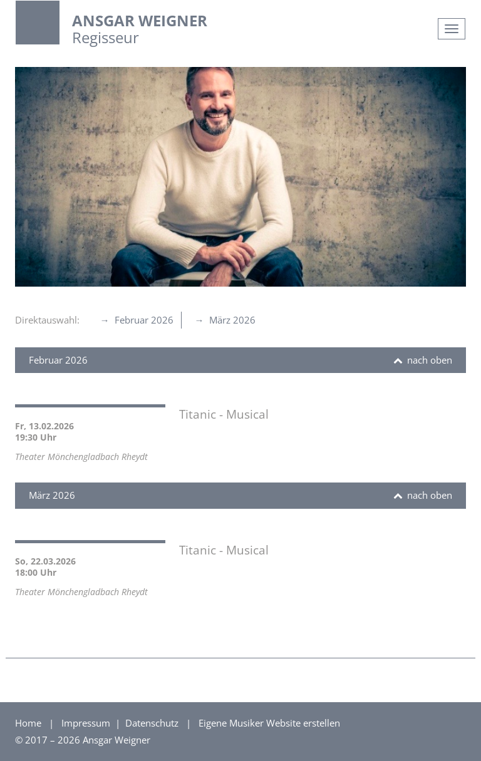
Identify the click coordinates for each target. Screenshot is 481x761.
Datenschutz (153, 723)
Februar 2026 (142, 320)
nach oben (428, 360)
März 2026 (231, 320)
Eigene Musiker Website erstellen (269, 723)
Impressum (87, 723)
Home (28, 723)
